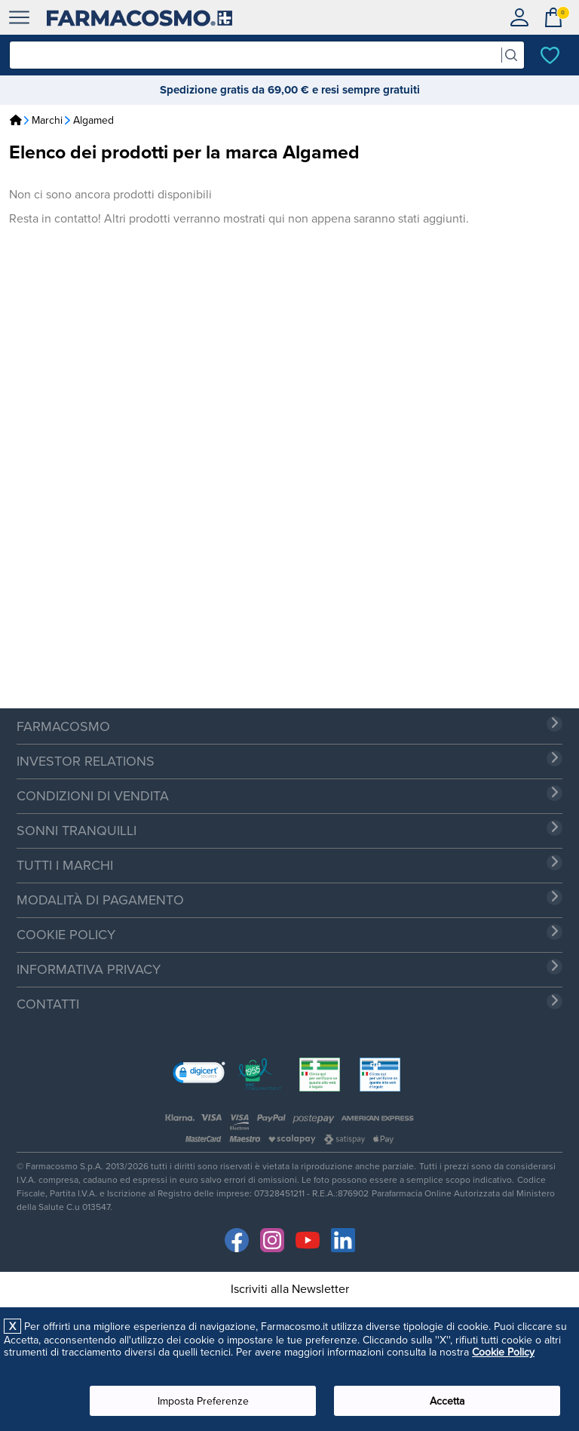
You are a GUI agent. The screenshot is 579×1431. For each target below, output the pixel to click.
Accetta (447, 1400)
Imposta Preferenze (203, 1400)
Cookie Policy (503, 1351)
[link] (199, 1074)
